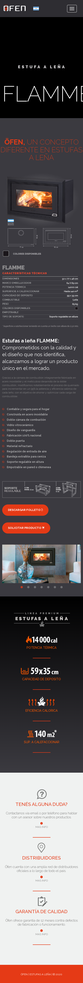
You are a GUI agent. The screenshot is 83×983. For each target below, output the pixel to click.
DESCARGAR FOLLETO (25, 510)
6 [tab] (55, 586)
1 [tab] (21, 586)
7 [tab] (61, 586)
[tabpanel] (41, 562)
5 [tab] (48, 586)
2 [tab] (28, 586)
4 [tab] (41, 586)
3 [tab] (35, 586)
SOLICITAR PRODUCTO (26, 528)
